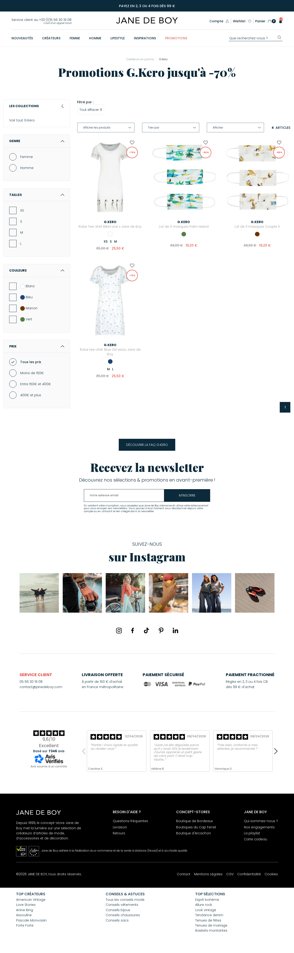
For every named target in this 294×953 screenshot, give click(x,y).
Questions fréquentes (130, 821)
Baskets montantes (211, 930)
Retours (119, 833)
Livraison (120, 827)
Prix (36, 351)
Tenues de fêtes (208, 920)
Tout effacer (90, 109)
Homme (27, 173)
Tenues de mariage (211, 925)
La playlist (252, 833)
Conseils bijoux (118, 910)
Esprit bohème (207, 899)
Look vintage (205, 910)
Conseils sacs (117, 920)
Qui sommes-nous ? (261, 821)
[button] (279, 21)
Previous (85, 751)
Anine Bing (24, 910)
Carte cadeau (255, 839)
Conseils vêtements (122, 904)
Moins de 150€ (32, 378)
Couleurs (36, 276)
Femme (26, 162)
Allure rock (203, 904)
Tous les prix (30, 367)
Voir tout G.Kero (22, 120)
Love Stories (26, 904)
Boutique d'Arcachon (193, 833)
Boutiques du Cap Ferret (196, 827)
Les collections (36, 106)
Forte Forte (25, 925)
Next (274, 751)
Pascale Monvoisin (31, 920)
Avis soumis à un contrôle (49, 766)
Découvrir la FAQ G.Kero (147, 444)
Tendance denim (209, 915)
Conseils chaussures (123, 915)
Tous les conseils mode (125, 899)
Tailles (36, 200)
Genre (36, 146)
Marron (28, 313)
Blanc (27, 291)
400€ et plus (30, 400)
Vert (26, 324)
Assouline (24, 915)
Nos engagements (259, 827)
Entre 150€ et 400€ (35, 389)
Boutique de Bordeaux (194, 821)
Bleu (26, 302)
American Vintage (30, 899)
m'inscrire (187, 495)
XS (22, 215)
